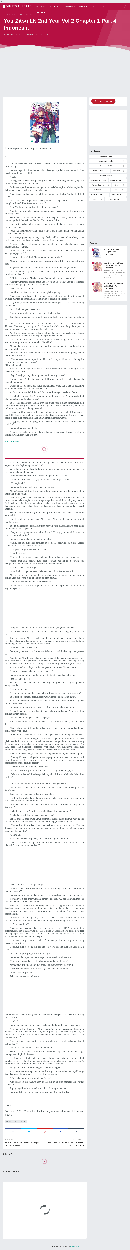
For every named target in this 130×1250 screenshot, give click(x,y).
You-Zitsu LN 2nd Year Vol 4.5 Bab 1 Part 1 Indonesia (113, 286)
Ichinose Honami (106, 175)
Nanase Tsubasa (98, 185)
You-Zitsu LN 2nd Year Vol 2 (16, 1121)
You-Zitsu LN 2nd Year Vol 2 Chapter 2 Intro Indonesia (23, 1144)
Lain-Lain (39, 13)
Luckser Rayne (74, 1246)
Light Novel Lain (85, 6)
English (101, 6)
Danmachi (69, 6)
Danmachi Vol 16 (106, 166)
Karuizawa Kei (96, 180)
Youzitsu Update (17, 6)
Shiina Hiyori (116, 194)
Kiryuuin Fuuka (115, 180)
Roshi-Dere (98, 190)
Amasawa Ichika (106, 156)
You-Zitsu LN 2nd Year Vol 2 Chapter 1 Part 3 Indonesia (66, 1144)
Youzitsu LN (53, 6)
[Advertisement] (65, 75)
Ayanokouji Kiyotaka (106, 161)
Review (117, 185)
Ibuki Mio (116, 171)
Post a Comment (42, 35)
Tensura (95, 199)
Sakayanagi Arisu (97, 194)
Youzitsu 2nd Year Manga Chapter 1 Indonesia (112, 251)
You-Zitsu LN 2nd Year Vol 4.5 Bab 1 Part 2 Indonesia (113, 265)
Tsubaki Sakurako (113, 199)
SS (116, 190)
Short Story (40, 6)
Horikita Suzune (97, 171)
